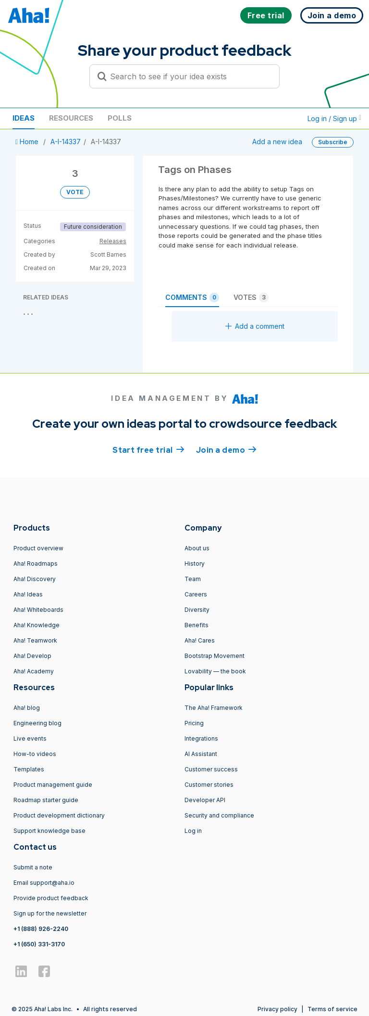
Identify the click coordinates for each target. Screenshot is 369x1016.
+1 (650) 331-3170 (39, 944)
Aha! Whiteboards (38, 609)
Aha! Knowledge (36, 625)
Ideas (23, 118)
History (194, 563)
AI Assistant (200, 753)
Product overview (38, 548)
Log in (193, 830)
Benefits (196, 625)
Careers (195, 594)
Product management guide (52, 784)
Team (192, 578)
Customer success (211, 769)
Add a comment (254, 326)
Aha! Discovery (34, 578)
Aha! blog (26, 707)
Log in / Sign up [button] (334, 118)
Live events (30, 738)
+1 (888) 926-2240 (40, 928)
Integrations (201, 738)
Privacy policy (277, 1009)
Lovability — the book (215, 671)
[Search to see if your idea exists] (188, 76)
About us (196, 548)
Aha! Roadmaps (35, 563)
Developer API (204, 800)
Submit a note (32, 867)
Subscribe (332, 142)
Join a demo (226, 449)
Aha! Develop (32, 655)
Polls (120, 118)
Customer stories (209, 784)
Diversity (196, 609)
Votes (251, 297)
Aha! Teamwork (35, 640)
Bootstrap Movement (214, 655)
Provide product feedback (50, 898)
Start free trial (148, 449)
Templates (28, 769)
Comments (192, 297)
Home (27, 141)
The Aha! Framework (213, 707)
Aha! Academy (33, 671)
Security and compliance (219, 815)
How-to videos (34, 753)
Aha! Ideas (28, 594)
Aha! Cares (199, 640)
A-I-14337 (65, 141)
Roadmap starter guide (45, 800)
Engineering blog (37, 723)
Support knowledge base (49, 830)
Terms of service (332, 1009)
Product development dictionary (59, 815)
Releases (112, 241)
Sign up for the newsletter (49, 913)
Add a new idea (277, 141)
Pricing (194, 723)
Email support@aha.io (43, 882)
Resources (71, 118)
